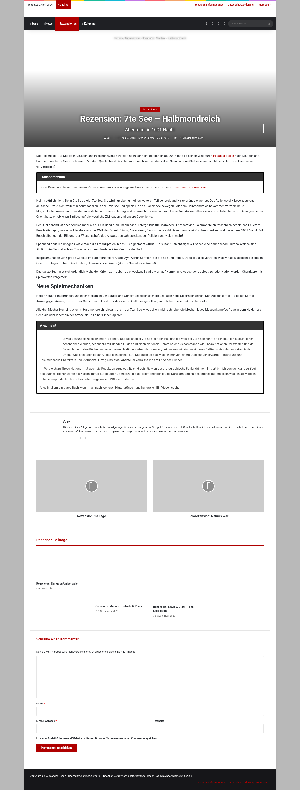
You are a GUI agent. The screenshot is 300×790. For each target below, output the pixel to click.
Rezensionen (67, 23)
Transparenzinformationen (208, 4)
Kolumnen (89, 23)
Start (34, 23)
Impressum (264, 4)
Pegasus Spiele (223, 156)
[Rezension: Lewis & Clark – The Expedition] (179, 576)
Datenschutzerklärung (241, 4)
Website (159, 720)
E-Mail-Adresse (46, 720)
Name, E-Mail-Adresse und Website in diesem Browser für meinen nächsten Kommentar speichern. (99, 738)
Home (118, 38)
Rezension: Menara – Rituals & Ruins (118, 606)
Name (40, 703)
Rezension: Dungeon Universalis (57, 583)
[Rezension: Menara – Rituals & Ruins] (121, 576)
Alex (106, 138)
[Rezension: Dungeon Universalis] (62, 565)
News (48, 23)
